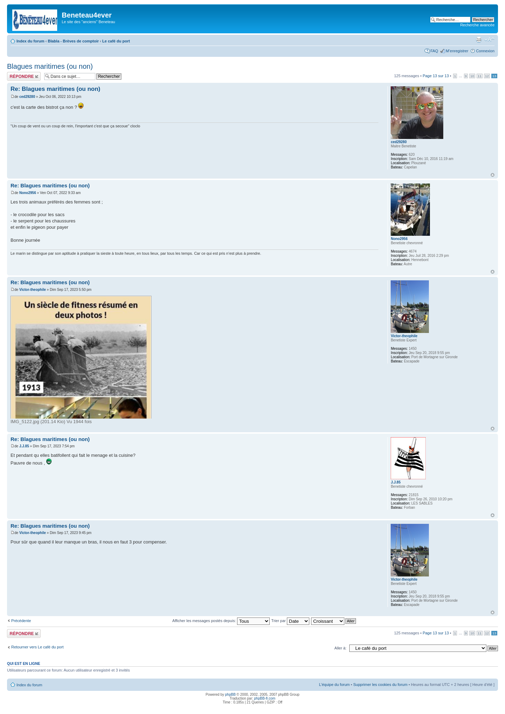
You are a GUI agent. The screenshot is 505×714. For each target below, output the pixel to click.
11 (480, 76)
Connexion (485, 51)
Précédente (21, 621)
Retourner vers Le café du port (37, 647)
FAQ (434, 51)
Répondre (24, 76)
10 (472, 76)
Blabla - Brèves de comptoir (73, 41)
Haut (492, 175)
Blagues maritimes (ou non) (50, 66)
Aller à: (340, 648)
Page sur (436, 76)
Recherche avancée (477, 25)
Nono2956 (27, 193)
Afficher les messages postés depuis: (220, 621)
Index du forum (30, 41)
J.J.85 (24, 446)
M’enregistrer (457, 51)
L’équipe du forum (334, 684)
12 (487, 76)
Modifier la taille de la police (489, 39)
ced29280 (27, 97)
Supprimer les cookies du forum (380, 684)
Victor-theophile (32, 290)
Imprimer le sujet (479, 39)
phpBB (230, 694)
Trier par (290, 621)
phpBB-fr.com (265, 698)
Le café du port (116, 41)
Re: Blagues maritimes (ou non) (55, 89)
